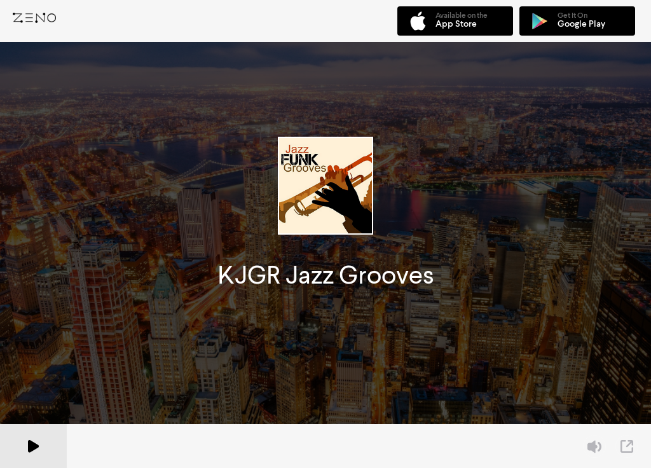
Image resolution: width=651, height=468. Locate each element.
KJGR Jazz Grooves (325, 275)
